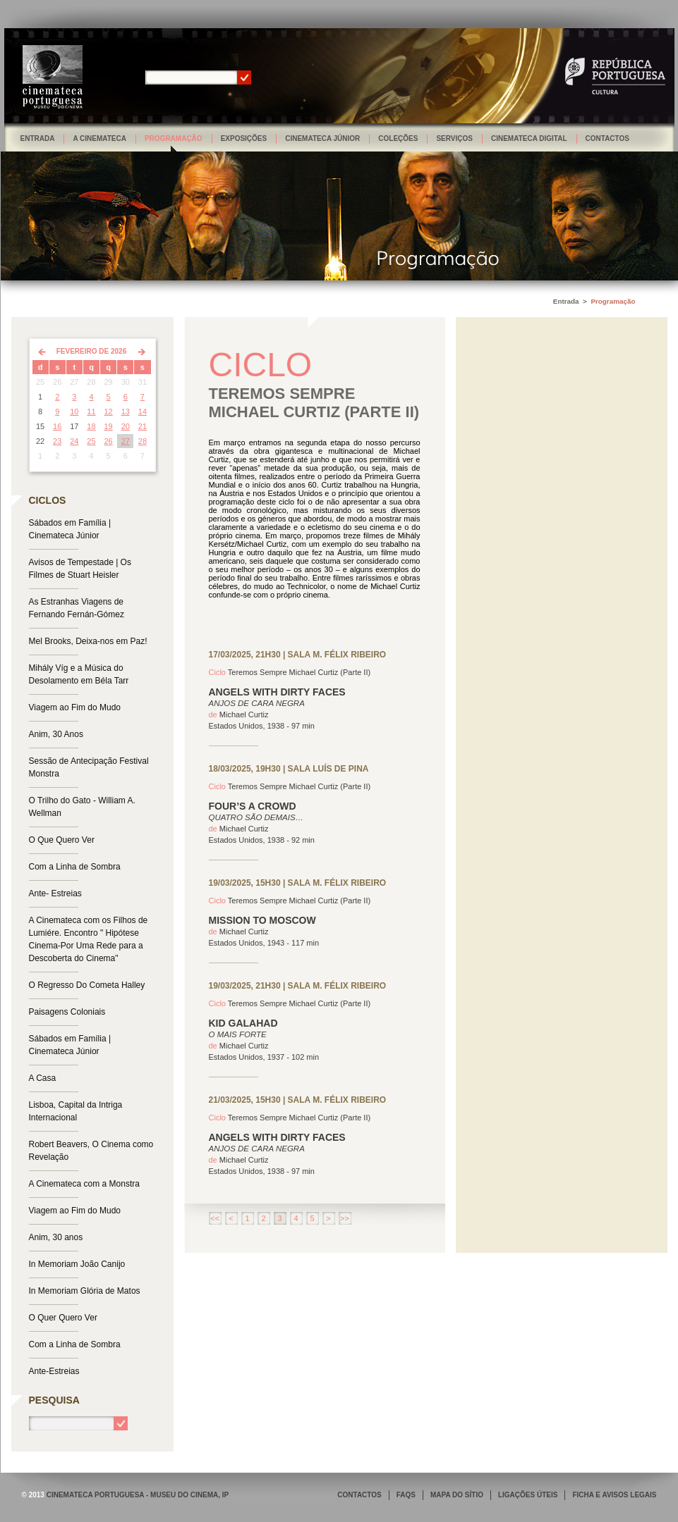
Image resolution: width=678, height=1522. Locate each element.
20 (125, 426)
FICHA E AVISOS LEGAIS (614, 1495)
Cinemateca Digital (529, 138)
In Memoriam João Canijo (77, 1264)
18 (91, 426)
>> (344, 1218)
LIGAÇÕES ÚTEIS (527, 1495)
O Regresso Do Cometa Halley (87, 985)
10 (74, 411)
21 (142, 426)
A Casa (42, 1078)
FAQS (406, 1495)
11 (91, 411)
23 (57, 441)
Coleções (398, 138)
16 (57, 426)
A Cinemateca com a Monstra (84, 1184)
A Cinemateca (99, 138)
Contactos (607, 138)
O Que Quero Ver (62, 840)
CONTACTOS (359, 1495)
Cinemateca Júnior (322, 138)
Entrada (37, 138)
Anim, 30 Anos (56, 734)
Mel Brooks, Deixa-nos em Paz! (88, 641)
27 (125, 441)
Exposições (244, 138)
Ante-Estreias (54, 1371)
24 (74, 441)
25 (91, 441)
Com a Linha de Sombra (75, 867)
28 (142, 441)
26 (108, 441)
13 (125, 411)
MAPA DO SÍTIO (456, 1495)
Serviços (454, 138)
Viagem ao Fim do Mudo (75, 707)
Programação (173, 138)
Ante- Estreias (55, 893)
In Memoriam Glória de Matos (84, 1291)
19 (108, 426)
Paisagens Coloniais (67, 1012)
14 (142, 411)
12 (108, 411)
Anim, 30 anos (56, 1237)
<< (214, 1218)
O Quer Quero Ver (63, 1318)
